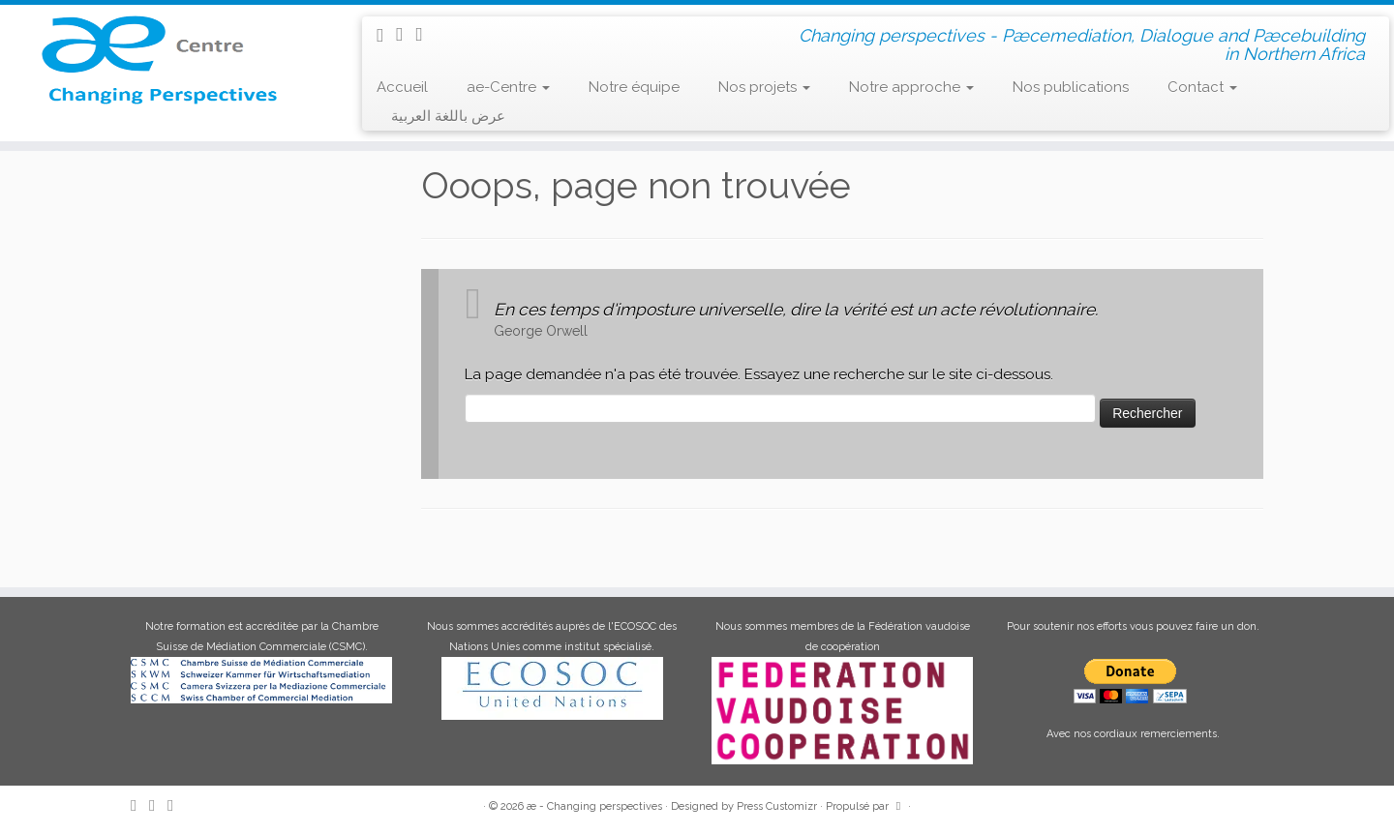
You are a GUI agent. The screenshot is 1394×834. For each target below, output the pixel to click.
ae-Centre (508, 87)
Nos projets (764, 87)
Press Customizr (777, 806)
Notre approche (911, 87)
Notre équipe (634, 87)
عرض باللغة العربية (448, 116)
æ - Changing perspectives (594, 806)
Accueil (402, 87)
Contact (1202, 87)
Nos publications (1071, 87)
